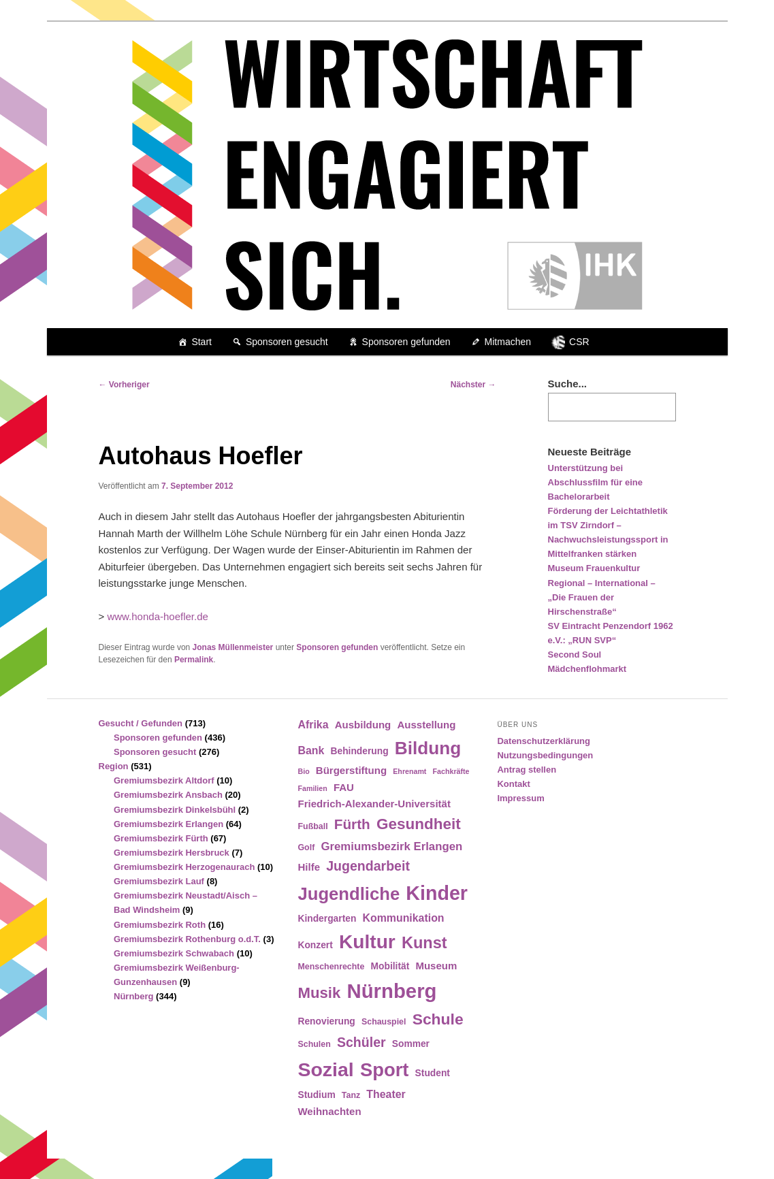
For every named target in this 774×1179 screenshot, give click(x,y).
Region (114, 766)
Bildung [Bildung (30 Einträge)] (428, 748)
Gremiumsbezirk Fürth (161, 838)
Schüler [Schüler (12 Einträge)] (361, 1042)
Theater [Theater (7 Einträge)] (385, 1094)
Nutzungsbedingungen (545, 755)
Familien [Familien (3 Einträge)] (312, 788)
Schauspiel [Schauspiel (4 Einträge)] (383, 1022)
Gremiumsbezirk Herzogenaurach (184, 867)
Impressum (520, 798)
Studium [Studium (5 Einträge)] (316, 1095)
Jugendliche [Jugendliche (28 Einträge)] (348, 893)
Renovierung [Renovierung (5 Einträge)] (326, 1021)
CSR (579, 341)
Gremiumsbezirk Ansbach (168, 795)
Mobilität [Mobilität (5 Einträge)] (390, 966)
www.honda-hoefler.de (157, 616)
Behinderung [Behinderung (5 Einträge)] (360, 751)
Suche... (567, 383)
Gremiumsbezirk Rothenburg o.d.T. (187, 939)
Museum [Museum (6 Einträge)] (436, 965)
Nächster (473, 384)
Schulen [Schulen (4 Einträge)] (313, 1044)
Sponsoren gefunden (406, 341)
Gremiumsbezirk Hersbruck (171, 852)
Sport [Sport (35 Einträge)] (384, 1069)
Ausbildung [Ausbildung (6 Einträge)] (363, 724)
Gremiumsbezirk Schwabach (174, 953)
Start (201, 341)
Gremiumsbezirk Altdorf (164, 780)
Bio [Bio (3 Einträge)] (303, 771)
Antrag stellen (526, 769)
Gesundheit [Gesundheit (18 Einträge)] (418, 824)
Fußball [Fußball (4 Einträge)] (312, 826)
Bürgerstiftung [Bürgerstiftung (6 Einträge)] (351, 770)
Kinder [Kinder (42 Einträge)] (437, 893)
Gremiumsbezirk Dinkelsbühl (175, 810)
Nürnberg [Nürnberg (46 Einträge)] (391, 991)
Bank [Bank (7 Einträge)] (310, 750)
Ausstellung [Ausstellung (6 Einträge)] (426, 724)
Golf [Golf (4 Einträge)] (306, 847)
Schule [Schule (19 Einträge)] (438, 1019)
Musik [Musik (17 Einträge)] (318, 992)
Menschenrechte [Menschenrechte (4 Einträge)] (330, 966)
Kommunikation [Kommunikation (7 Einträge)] (404, 918)
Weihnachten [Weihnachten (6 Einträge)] (329, 1111)
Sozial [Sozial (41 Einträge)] (325, 1069)
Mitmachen (508, 341)
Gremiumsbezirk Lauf (159, 881)
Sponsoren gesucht (287, 341)
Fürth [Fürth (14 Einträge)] (352, 824)
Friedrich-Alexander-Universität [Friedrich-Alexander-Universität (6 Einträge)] (373, 803)
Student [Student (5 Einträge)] (432, 1073)
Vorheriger (124, 384)
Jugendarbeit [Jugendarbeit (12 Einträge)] (368, 865)
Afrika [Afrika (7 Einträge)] (312, 724)
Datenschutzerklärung (543, 741)
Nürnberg (134, 996)
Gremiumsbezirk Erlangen (168, 824)
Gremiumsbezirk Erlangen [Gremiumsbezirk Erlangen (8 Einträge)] (391, 846)
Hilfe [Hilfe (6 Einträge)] (308, 867)
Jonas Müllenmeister (233, 647)
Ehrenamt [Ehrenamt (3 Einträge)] (409, 771)
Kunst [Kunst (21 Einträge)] (424, 943)
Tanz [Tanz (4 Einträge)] (351, 1095)
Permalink (193, 659)
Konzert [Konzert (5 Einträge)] (314, 945)
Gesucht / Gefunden (141, 723)
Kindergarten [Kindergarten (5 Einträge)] (326, 919)
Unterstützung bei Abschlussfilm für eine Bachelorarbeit (595, 482)
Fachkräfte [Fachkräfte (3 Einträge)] (451, 771)
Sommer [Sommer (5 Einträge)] (411, 1044)
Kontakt (513, 784)
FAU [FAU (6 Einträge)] (344, 787)
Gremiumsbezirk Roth (160, 925)
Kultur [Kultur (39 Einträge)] (367, 941)
